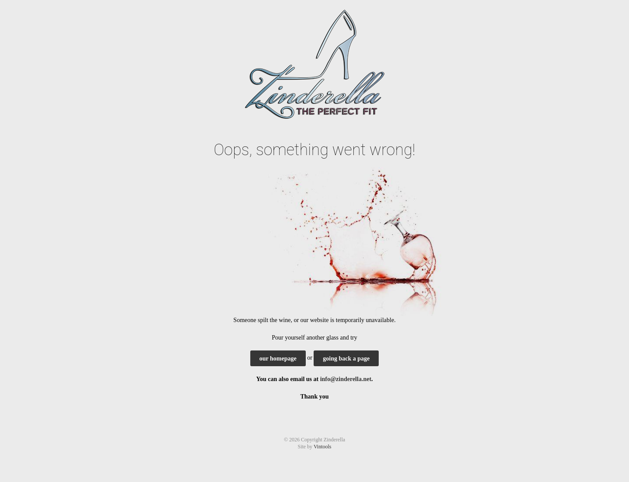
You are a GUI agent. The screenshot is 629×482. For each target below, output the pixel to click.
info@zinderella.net (345, 379)
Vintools (323, 447)
